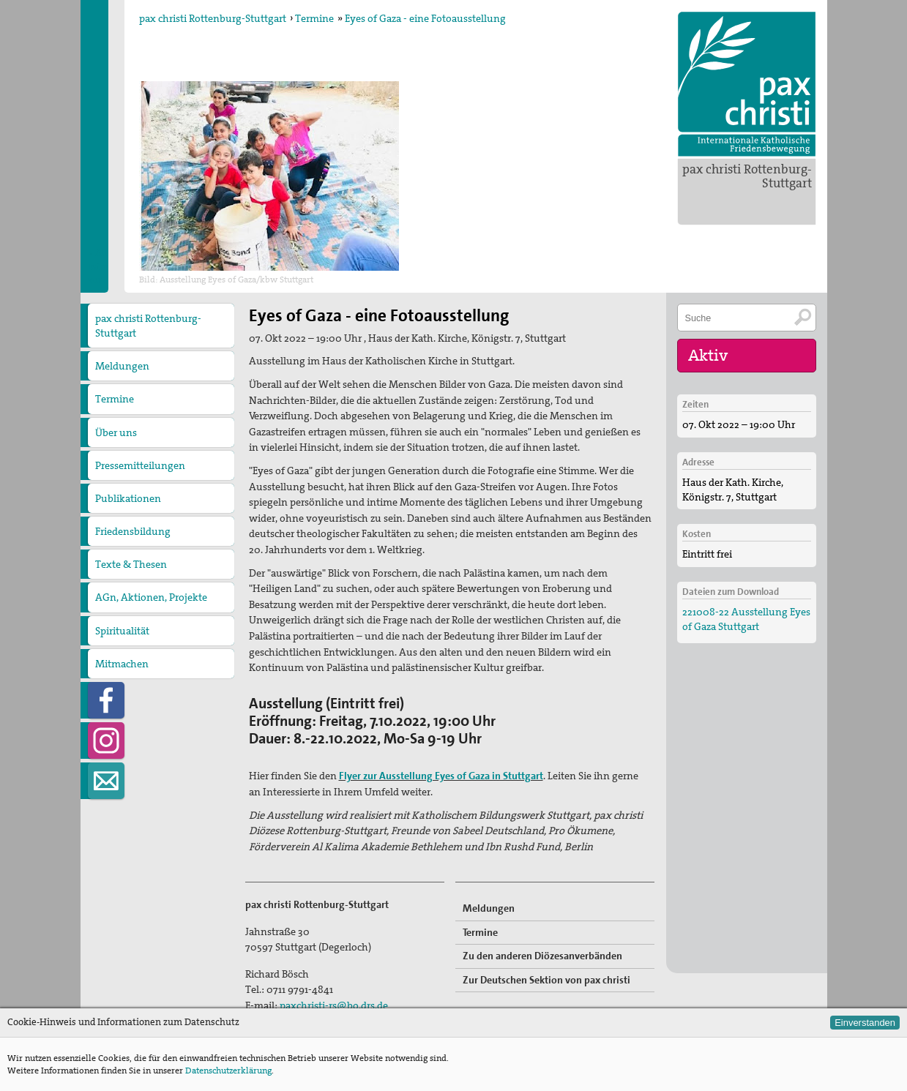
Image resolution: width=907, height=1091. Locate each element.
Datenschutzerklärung (228, 1070)
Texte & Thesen (131, 564)
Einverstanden (865, 1022)
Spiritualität (122, 630)
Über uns (116, 432)
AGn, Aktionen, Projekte (151, 597)
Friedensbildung (133, 531)
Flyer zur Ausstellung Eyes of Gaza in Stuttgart (441, 775)
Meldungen (122, 365)
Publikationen (128, 498)
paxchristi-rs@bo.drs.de (334, 1005)
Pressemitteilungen (140, 465)
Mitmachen (122, 663)
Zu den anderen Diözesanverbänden (542, 955)
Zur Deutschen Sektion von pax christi (546, 979)
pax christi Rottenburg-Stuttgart (747, 176)
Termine (314, 18)
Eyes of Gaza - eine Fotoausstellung (425, 18)
